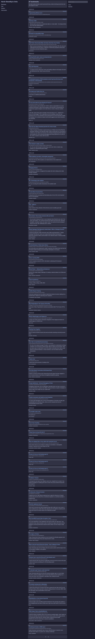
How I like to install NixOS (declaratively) (38, 341)
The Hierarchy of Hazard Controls (36, 492)
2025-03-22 (31, 437)
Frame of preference (33, 279)
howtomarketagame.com (42, 546)
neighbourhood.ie (39, 424)
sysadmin (39, 447)
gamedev (33, 150)
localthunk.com (36, 479)
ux (32, 120)
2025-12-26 (31, 87)
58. (29, 532)
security (35, 36)
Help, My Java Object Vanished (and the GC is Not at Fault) (42, 126)
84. (29, 227)
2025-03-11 (31, 450)
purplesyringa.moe (42, 158)
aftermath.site (38, 558)
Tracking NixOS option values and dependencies (40, 57)
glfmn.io (31, 206)
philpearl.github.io (36, 22)
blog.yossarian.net (40, 35)
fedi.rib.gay (35, 413)
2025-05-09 (31, 366)
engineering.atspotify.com (38, 398)
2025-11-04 (31, 152)
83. (29, 243)
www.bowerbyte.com (36, 270)
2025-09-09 (31, 241)
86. (29, 202)
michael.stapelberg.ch (41, 343)
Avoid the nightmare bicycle (35, 504)
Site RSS (70, 6)
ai (29, 297)
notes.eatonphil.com (41, 433)
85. (29, 214)
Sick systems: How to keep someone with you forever (41, 215)
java (34, 137)
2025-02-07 (31, 607)
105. (29, 55)
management (31, 225)
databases (31, 425)
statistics (30, 96)
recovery (35, 447)
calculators (31, 577)
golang (34, 27)
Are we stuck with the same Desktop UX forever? (40, 102)
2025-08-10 (31, 300)
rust (34, 262)
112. (29, 19)
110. (29, 31)
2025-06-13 (31, 325)
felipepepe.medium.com (43, 246)
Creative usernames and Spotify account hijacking (40, 397)
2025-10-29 (31, 164)
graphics (30, 209)
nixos (34, 60)
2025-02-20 (31, 530)
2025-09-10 (31, 212)
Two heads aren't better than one (36, 91)
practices (35, 225)
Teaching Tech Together (34, 329)
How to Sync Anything (34, 422)
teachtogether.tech (34, 330)
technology (35, 335)
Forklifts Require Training (35, 290)
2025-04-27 (31, 393)
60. (29, 502)
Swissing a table (33, 20)
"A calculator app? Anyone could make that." (39, 570)
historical (34, 198)
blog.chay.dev (34, 360)
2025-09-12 (31, 200)
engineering (32, 297)
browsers (30, 540)
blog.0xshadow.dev (36, 259)
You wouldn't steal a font (34, 411)
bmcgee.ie (39, 182)
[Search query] (78, 2)
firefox (34, 540)
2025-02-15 (31, 580)
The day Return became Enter (36, 191)
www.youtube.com (36, 104)
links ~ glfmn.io (32, 204)
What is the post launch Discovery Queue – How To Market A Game (44, 544)
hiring (36, 297)
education (30, 335)
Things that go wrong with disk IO (37, 432)
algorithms (31, 27)
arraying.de (34, 128)
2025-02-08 (31, 594)
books (30, 633)
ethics (30, 72)
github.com (35, 169)
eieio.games (38, 92)
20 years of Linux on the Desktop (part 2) (38, 461)
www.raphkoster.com (40, 145)
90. (29, 166)
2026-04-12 (31, 29)
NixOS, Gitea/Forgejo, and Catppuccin (38, 316)
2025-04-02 (31, 419)
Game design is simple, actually (36, 143)
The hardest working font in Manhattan (38, 584)
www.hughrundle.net (45, 83)
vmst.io (36, 535)
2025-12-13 (31, 99)
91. (29, 154)
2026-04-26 (31, 17)
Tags (2, 6)
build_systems (31, 620)
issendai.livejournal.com (35, 217)
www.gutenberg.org (35, 230)
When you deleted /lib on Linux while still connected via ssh (43, 441)
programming (38, 27)
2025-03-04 (31, 488)
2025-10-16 (31, 176)
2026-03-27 (31, 39)
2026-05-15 (31, 9)
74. (29, 357)
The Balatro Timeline (34, 477)
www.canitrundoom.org (33, 371)
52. (29, 609)
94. (29, 100)
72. (29, 368)
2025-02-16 (31, 566)
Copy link (64, 11)
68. (29, 421)
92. (29, 142)
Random (3, 8)
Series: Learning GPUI (34, 257)
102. (29, 77)
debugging (31, 60)
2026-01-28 (31, 75)
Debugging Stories (33, 167)
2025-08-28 (31, 265)
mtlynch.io (34, 600)
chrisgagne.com (40, 305)
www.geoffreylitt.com (38, 505)
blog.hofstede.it (42, 44)
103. (29, 64)
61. (29, 490)
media (37, 251)
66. (29, 439)
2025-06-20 (31, 312)
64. (29, 459)
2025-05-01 (31, 379)
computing (31, 198)
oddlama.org (36, 58)
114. (29, 11)
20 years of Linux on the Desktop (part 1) (38, 468)
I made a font (32, 359)
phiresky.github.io (40, 628)
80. (29, 277)
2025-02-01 (31, 623)
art (29, 592)
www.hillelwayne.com (34, 493)
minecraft (33, 275)
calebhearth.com (35, 67)
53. (29, 596)
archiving (30, 563)
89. (29, 178)
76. (29, 327)
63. (29, 466)
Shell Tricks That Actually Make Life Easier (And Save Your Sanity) (44, 42)
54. (29, 582)
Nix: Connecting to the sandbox (36, 180)
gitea (30, 322)
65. (29, 452)
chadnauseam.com (37, 571)
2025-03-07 (31, 474)
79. (29, 289)
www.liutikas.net (37, 384)
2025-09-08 (31, 254)
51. (29, 625)
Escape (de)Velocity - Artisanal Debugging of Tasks (41, 383)
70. (29, 395)
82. (29, 256)
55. (29, 568)
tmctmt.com (39, 14)
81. (29, 267)
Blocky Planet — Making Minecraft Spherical (39, 269)
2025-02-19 (31, 553)
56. (29, 555)
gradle (35, 620)
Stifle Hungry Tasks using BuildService (38, 611)
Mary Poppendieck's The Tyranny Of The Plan (39, 303)
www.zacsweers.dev (36, 292)
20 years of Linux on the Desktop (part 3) (38, 454)
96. (29, 89)
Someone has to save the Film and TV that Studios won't (42, 557)
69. (29, 409)
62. (29, 476)
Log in (69, 4)
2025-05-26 (31, 355)
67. (29, 430)
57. (29, 542)
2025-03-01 (31, 514)
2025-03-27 (31, 428)
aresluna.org (36, 193)
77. (29, 314)
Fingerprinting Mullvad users (35, 12)
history (30, 238)
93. (29, 124)
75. (29, 340)
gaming (30, 251)
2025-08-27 (31, 287)
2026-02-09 (31, 62)
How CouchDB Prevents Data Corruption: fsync (40, 518)
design (30, 120)
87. (29, 190)
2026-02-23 (31, 53)
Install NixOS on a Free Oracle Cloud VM (38, 598)
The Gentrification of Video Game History (38, 245)
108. (29, 41)
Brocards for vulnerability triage (36, 33)
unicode (34, 405)
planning (35, 310)
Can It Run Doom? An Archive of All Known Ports (40, 370)
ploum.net (36, 455)
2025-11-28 (31, 122)
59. (29, 516)
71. (29, 381)
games (36, 150)
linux (32, 457)
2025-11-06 (31, 140)
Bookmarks (3, 4)
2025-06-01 (31, 338)
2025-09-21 (31, 188)
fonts (30, 416)
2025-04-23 (31, 407)
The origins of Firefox (34, 534)
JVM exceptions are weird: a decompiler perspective (41, 156)
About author (4, 10)
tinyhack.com (44, 443)
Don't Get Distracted (33, 66)
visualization (34, 633)
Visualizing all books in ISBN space (37, 626)
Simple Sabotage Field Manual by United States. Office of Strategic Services (46, 229)
